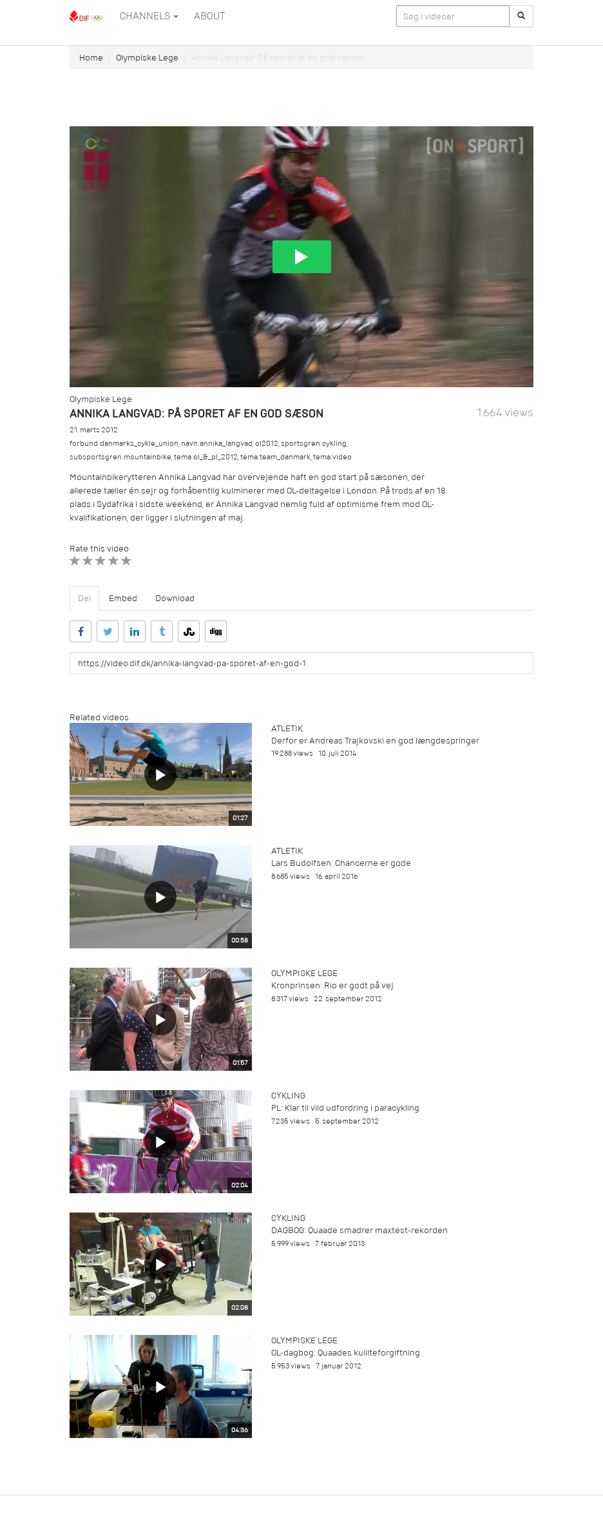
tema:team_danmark (275, 457)
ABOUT (209, 16)
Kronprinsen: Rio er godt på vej (332, 985)
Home (91, 58)
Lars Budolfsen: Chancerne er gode (341, 863)
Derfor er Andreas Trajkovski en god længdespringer (375, 740)
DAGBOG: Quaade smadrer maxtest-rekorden (359, 1230)
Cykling (288, 1095)
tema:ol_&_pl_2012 (206, 457)
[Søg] (521, 16)
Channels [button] (149, 16)
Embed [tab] (123, 598)
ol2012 (266, 443)
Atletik (287, 728)
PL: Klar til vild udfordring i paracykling (345, 1108)
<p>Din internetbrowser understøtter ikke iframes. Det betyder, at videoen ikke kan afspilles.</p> (301, 256)
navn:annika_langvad (217, 443)
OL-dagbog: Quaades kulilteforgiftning (345, 1353)
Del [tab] (84, 598)
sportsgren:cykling (314, 443)
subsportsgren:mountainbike (120, 457)
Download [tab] (175, 598)
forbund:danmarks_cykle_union (124, 443)
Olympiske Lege (147, 58)
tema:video (332, 457)
